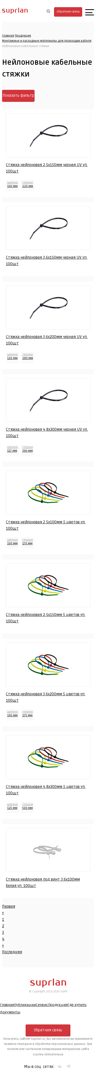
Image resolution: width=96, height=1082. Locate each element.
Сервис (42, 1005)
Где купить (77, 1005)
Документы (10, 1012)
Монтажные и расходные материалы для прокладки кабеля (46, 41)
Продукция (23, 36)
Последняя (12, 952)
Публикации (25, 1005)
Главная (8, 36)
